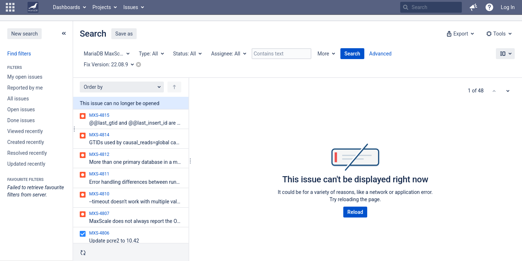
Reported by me (25, 88)
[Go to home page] (33, 7)
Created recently (25, 142)
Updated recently (26, 164)
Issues (130, 7)
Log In (508, 7)
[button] (10, 7)
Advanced (380, 54)
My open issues (24, 77)
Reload (355, 212)
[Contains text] (281, 53)
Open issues (21, 109)
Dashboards (66, 7)
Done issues (21, 120)
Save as (124, 34)
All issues (18, 99)
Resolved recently (27, 153)
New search (24, 34)
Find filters (19, 54)
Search (352, 54)
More (323, 54)
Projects (101, 7)
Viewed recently (25, 131)
